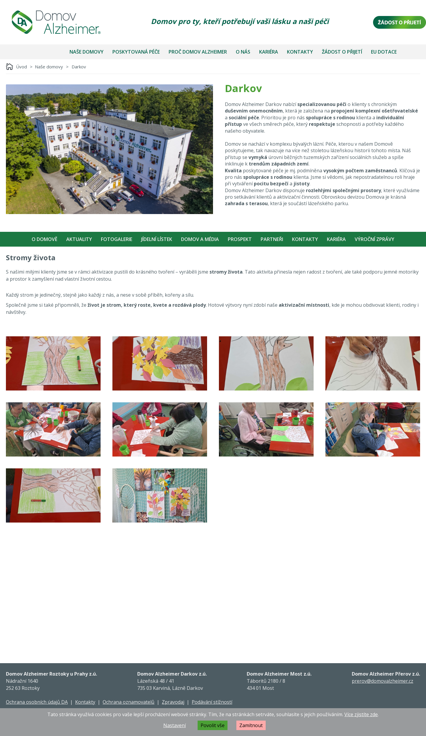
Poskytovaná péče (136, 52)
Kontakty (300, 52)
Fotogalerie (116, 239)
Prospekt (240, 239)
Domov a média (200, 239)
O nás (243, 52)
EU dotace (384, 52)
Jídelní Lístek (156, 239)
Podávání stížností (212, 702)
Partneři (272, 239)
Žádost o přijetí (342, 52)
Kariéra (268, 52)
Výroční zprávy (374, 239)
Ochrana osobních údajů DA (37, 702)
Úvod (21, 67)
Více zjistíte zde (361, 714)
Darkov (79, 67)
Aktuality (79, 239)
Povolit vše (213, 725)
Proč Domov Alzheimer (198, 52)
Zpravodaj (173, 702)
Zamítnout (251, 725)
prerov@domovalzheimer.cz (382, 681)
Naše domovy (87, 52)
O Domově (44, 239)
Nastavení (174, 725)
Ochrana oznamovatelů (128, 702)
